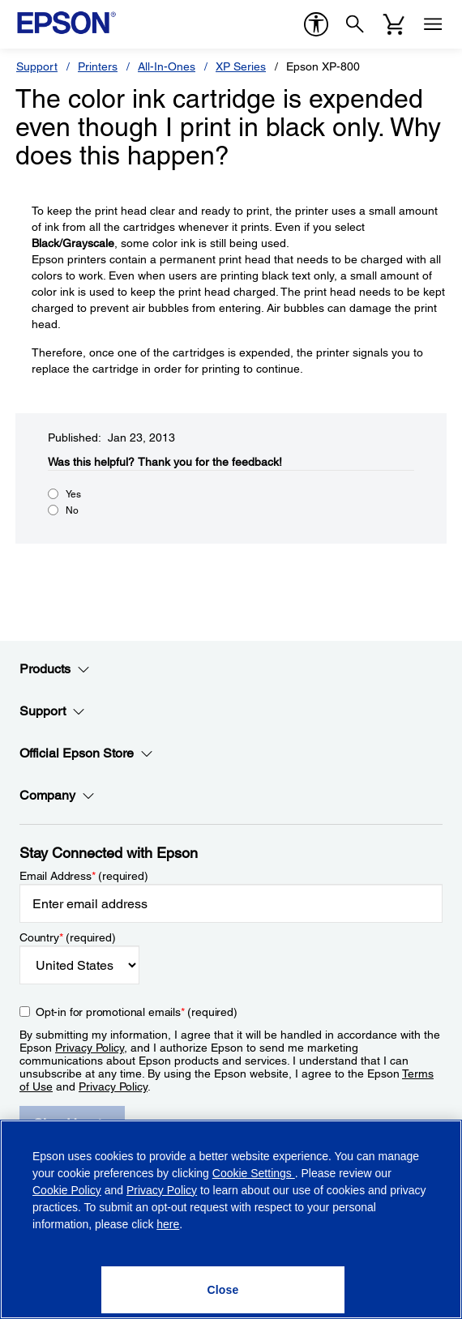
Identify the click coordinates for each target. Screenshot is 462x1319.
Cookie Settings (253, 1173)
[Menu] (433, 24)
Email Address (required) (83, 875)
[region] (231, 1219)
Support (37, 66)
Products (54, 669)
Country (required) (67, 937)
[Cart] (394, 24)
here (167, 1224)
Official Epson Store (86, 753)
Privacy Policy (89, 1047)
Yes (73, 494)
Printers (98, 66)
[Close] (222, 1289)
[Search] (355, 24)
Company (57, 796)
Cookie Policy (66, 1190)
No (72, 510)
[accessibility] (316, 24)
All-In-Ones (166, 66)
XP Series (241, 66)
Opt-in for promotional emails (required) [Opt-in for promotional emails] (136, 1011)
